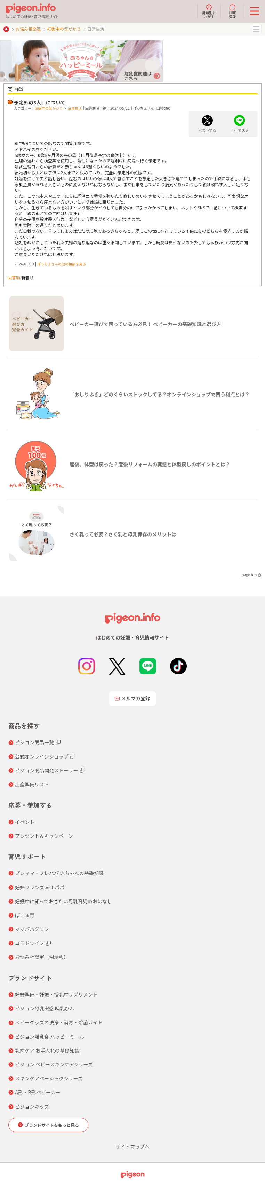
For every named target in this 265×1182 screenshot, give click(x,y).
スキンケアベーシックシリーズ (49, 1078)
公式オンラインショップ (42, 756)
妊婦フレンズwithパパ (39, 887)
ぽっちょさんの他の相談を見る (61, 264)
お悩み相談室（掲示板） (42, 956)
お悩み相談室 (28, 29)
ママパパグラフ (32, 929)
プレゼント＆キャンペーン (44, 835)
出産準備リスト (32, 784)
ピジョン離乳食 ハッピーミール (49, 1036)
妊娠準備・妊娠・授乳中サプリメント (56, 994)
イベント (24, 821)
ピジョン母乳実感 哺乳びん (44, 1008)
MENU (256, 29)
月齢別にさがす (209, 11)
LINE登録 (232, 11)
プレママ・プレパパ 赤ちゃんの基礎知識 (59, 873)
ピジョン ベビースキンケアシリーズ (54, 1064)
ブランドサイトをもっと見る (52, 1125)
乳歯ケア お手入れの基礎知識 (47, 1050)
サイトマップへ (132, 1146)
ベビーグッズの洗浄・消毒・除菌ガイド (59, 1022)
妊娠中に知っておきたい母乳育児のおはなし (63, 901)
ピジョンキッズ (32, 1106)
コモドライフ (29, 942)
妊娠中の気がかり (64, 29)
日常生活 (75, 108)
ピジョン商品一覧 (34, 742)
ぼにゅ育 (24, 915)
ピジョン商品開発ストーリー (46, 770)
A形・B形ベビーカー (38, 1092)
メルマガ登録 (132, 698)
